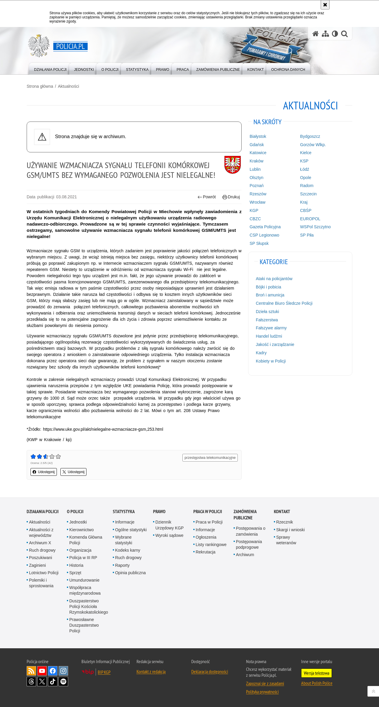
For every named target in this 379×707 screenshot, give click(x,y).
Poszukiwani (40, 557)
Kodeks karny (127, 550)
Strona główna (40, 86)
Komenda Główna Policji (85, 540)
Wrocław (257, 202)
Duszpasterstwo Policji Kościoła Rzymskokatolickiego (88, 607)
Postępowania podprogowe (249, 544)
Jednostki (78, 522)
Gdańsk (257, 144)
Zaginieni (37, 565)
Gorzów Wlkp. (313, 144)
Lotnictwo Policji (44, 572)
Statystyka (124, 511)
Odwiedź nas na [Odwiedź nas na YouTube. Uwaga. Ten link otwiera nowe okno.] (42, 671)
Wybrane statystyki (123, 540)
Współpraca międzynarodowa (85, 590)
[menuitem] (50, 68)
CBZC (255, 218)
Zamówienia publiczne (245, 514)
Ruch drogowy (42, 550)
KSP (304, 161)
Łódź (304, 169)
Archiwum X (40, 542)
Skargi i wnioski (290, 529)
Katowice (258, 152)
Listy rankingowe (211, 544)
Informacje (124, 522)
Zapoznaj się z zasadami (265, 683)
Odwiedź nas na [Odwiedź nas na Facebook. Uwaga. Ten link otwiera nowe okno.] (52, 671)
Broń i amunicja (270, 295)
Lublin (255, 169)
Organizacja (80, 550)
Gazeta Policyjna (265, 226)
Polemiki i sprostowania (41, 583)
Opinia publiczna (130, 572)
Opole (305, 177)
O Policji (75, 511)
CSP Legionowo (264, 235)
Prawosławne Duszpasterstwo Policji (84, 625)
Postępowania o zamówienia (251, 531)
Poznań (257, 185)
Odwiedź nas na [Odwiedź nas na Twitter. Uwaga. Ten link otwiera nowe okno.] (42, 681)
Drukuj (231, 197)
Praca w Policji (207, 511)
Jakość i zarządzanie (275, 344)
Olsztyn (257, 177)
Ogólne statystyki (131, 529)
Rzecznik (284, 522)
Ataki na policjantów (274, 278)
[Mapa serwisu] (325, 33)
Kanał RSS (31, 671)
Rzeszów (258, 193)
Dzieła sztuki (267, 311)
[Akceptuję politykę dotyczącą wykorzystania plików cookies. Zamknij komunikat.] (325, 4)
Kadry (261, 352)
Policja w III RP (83, 557)
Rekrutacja (206, 552)
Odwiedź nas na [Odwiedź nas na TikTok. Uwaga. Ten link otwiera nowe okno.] (52, 681)
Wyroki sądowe (169, 535)
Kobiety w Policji (271, 361)
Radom (307, 185)
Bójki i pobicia (268, 287)
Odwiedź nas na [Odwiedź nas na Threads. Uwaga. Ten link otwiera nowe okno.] (31, 681)
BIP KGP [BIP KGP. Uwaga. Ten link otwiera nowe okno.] (104, 672)
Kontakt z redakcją (151, 671)
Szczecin (308, 193)
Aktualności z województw (41, 532)
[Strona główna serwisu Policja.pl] (315, 33)
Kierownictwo (81, 529)
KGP (254, 210)
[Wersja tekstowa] (335, 33)
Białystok (258, 136)
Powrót (206, 197)
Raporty (122, 565)
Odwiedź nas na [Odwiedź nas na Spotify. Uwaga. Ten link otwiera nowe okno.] (63, 681)
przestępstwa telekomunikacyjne (210, 458)
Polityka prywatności (262, 692)
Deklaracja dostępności (209, 671)
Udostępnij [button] (44, 472)
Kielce (305, 152)
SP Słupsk (259, 243)
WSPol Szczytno (315, 226)
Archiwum (245, 554)
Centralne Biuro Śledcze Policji (284, 303)
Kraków (257, 161)
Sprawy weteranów (286, 540)
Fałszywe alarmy (271, 327)
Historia (76, 565)
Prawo (159, 511)
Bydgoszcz (310, 136)
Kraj (304, 202)
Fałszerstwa (267, 319)
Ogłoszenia (206, 537)
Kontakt (282, 511)
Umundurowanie (84, 580)
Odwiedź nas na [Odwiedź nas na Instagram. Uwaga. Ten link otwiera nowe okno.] (63, 671)
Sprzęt (75, 572)
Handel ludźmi (269, 336)
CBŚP (305, 210)
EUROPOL (310, 218)
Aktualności (68, 86)
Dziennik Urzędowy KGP (169, 525)
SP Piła (307, 235)
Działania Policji (43, 511)
